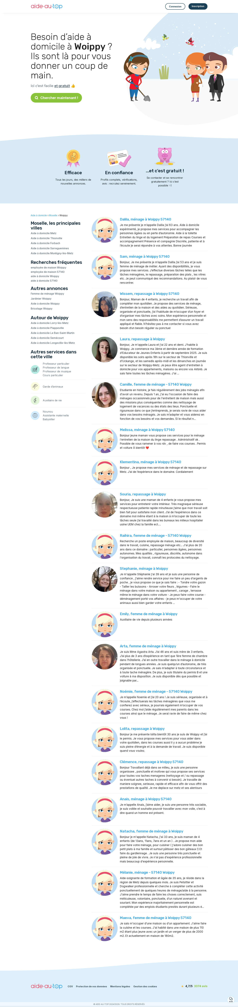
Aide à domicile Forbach (45, 243)
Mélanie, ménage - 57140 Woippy (147, 872)
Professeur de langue (56, 367)
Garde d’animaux (53, 386)
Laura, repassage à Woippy (142, 339)
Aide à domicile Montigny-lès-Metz (52, 253)
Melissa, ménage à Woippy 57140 (147, 430)
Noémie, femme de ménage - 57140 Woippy (156, 691)
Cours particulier (53, 375)
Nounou (48, 411)
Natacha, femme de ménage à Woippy (151, 831)
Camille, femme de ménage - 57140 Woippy (156, 384)
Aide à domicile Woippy (45, 303)
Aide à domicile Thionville (46, 238)
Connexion (175, 6)
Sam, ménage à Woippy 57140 (145, 256)
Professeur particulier (56, 363)
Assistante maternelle (56, 415)
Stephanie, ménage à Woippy (144, 568)
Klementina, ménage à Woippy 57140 (150, 462)
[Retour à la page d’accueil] (47, 6)
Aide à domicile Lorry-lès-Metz (49, 323)
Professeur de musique (57, 371)
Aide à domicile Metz (43, 233)
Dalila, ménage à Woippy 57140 (145, 219)
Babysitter (49, 419)
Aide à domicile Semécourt (47, 337)
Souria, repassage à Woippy (143, 494)
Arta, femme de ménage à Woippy (148, 646)
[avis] (189, 986)
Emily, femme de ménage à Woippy (149, 614)
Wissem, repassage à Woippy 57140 (149, 294)
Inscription (198, 6)
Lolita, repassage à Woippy (142, 729)
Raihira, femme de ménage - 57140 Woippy (155, 535)
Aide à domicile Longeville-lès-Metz (53, 342)
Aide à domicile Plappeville (47, 328)
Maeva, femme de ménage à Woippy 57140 (155, 918)
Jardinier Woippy (41, 298)
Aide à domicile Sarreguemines (50, 248)
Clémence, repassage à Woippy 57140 (151, 762)
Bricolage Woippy (41, 308)
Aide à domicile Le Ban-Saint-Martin (52, 332)
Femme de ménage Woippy (47, 293)
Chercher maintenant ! (56, 98)
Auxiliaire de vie (52, 400)
